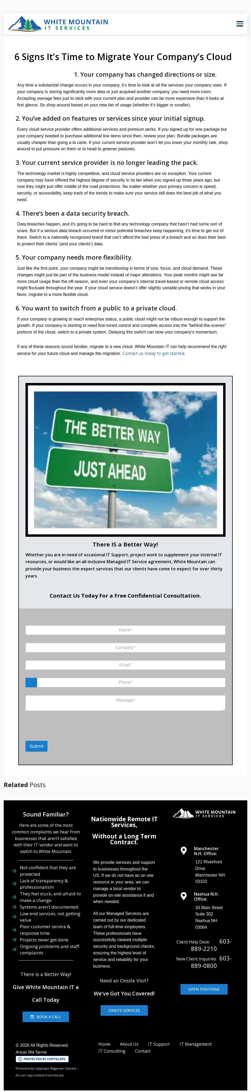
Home (104, 1037)
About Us (129, 1037)
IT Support (159, 1037)
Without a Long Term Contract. (124, 832)
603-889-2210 (211, 938)
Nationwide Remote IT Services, (124, 815)
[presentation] (47, 726)
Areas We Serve (31, 1045)
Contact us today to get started (152, 347)
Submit (36, 739)
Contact (142, 1044)
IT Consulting (112, 1044)
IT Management (196, 1037)
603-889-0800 (211, 955)
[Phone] (125, 676)
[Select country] (31, 676)
